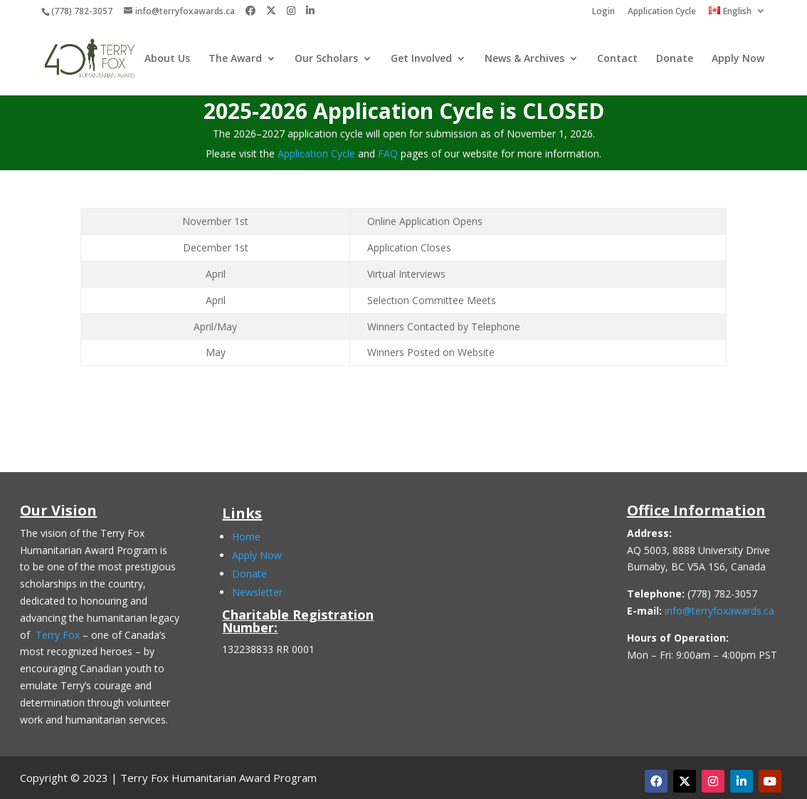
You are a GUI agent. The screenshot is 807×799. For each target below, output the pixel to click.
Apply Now (738, 59)
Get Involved (421, 59)
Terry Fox (58, 635)
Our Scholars (326, 59)
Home (246, 536)
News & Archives (524, 59)
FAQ (388, 153)
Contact (617, 59)
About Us (167, 59)
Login (603, 12)
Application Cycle (662, 12)
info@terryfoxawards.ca (719, 610)
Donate (674, 59)
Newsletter (257, 592)
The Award (235, 59)
